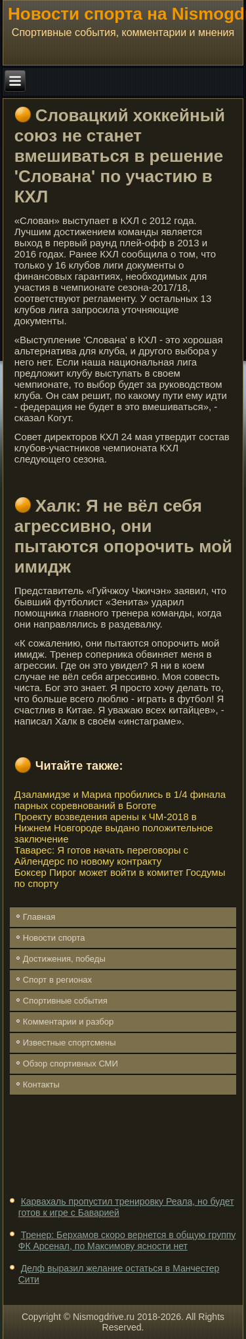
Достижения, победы (64, 959)
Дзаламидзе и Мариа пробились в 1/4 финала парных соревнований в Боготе (120, 800)
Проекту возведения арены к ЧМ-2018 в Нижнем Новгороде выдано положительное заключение (113, 827)
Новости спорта (54, 938)
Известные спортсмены (69, 1042)
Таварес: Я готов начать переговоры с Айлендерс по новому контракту (101, 855)
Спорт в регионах (57, 980)
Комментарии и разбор (68, 1022)
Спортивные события (65, 1001)
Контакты (41, 1084)
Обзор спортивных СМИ (70, 1063)
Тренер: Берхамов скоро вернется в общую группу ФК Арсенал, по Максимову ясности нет (127, 1241)
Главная (39, 917)
